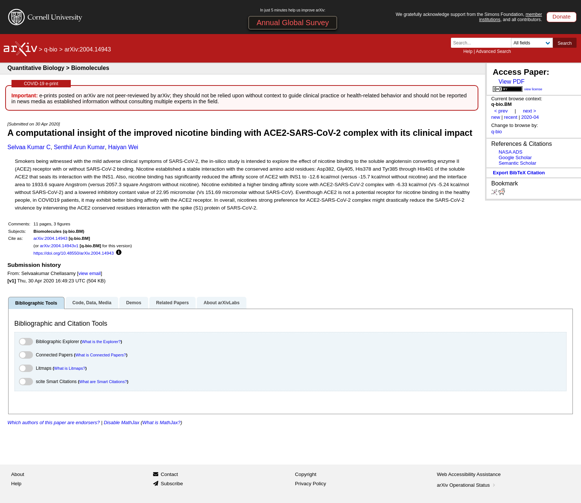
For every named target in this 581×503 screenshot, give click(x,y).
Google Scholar (515, 157)
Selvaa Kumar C (29, 147)
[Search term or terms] (483, 43)
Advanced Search (493, 51)
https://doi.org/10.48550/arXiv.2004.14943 (73, 253)
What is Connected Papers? (100, 355)
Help (467, 51)
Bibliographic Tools (36, 303)
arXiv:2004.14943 (50, 238)
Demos (133, 302)
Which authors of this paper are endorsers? (53, 422)
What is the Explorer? (101, 341)
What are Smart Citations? (103, 381)
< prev (501, 111)
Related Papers (172, 302)
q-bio (50, 49)
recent (510, 117)
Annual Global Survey (292, 23)
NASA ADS (510, 152)
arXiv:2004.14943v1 (59, 245)
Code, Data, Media (91, 302)
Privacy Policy (310, 483)
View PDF (511, 81)
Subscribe (172, 483)
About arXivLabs (221, 302)
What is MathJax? (161, 422)
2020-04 (530, 117)
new (495, 117)
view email (89, 273)
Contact (169, 474)
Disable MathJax (121, 422)
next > (529, 111)
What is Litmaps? (69, 368)
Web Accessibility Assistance (469, 474)
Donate (561, 16)
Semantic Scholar (518, 163)
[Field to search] (532, 43)
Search (565, 43)
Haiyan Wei (123, 147)
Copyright (305, 474)
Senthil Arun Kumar (79, 147)
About (17, 474)
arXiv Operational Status (467, 485)
